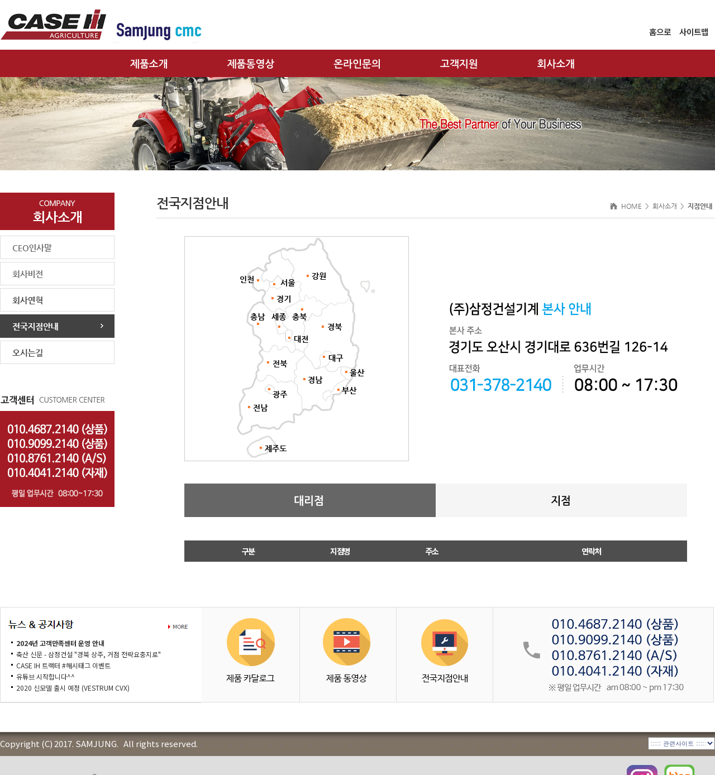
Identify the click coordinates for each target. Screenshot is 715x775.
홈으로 (660, 31)
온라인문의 (357, 64)
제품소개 (149, 64)
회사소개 (556, 64)
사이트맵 (693, 31)
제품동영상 (251, 64)
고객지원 (459, 64)
